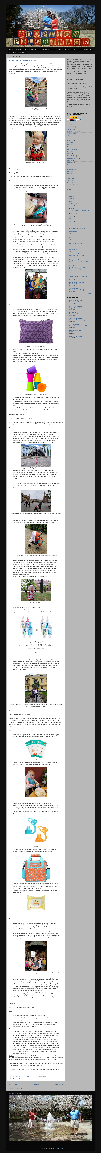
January (73, 213)
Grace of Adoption (74, 254)
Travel (15, 1079)
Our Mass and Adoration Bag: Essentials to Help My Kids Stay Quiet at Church (79, 269)
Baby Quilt (70, 140)
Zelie (19, 1079)
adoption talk (71, 136)
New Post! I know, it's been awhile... (78, 326)
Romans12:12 (73, 248)
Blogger (60, 1148)
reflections (70, 176)
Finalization (70, 147)
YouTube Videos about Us (17, 52)
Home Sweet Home (72, 158)
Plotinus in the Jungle (75, 300)
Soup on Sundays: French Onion (78, 308)
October (73, 203)
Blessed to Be (73, 312)
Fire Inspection (71, 149)
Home (11, 49)
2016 (70, 219)
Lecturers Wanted (74, 302)
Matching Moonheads (75, 330)
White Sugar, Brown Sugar (77, 228)
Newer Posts (14, 1084)
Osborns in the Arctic (75, 336)
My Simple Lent (73, 249)
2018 (70, 201)
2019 (70, 198)
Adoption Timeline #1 (31, 49)
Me (70, 237)
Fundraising (70, 151)
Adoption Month (71, 133)
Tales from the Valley (75, 318)
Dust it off (71, 331)
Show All (90, 293)
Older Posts (58, 1084)
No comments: (30, 1076)
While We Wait (71, 187)
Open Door (70, 167)
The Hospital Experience (75, 284)
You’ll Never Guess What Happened (78, 320)
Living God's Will (74, 260)
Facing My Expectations (75, 243)
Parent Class (71, 169)
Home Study (70, 156)
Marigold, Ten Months (75, 313)
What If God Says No (75, 306)
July (72, 208)
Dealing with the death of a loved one (79, 261)
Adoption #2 (70, 127)
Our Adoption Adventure (76, 282)
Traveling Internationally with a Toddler (23, 60)
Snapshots (72, 242)
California (70, 142)
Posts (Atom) (20, 1088)
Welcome (70, 182)
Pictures (69, 171)
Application (70, 138)
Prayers (69, 173)
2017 (70, 216)
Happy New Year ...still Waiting (77, 255)
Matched (69, 160)
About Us (19, 49)
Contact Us (87, 49)
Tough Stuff (70, 178)
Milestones (70, 162)
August (73, 205)
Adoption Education (72, 131)
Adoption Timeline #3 (64, 49)
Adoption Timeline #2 (48, 49)
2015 (70, 221)
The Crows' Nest (74, 324)
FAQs (69, 144)
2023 (70, 196)
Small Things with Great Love (78, 236)
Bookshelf (77, 49)
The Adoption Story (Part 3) (76, 290)
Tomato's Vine (73, 288)
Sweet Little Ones (74, 266)
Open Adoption (71, 164)
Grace (69, 153)
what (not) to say (72, 185)
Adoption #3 (70, 129)
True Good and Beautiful (76, 275)
